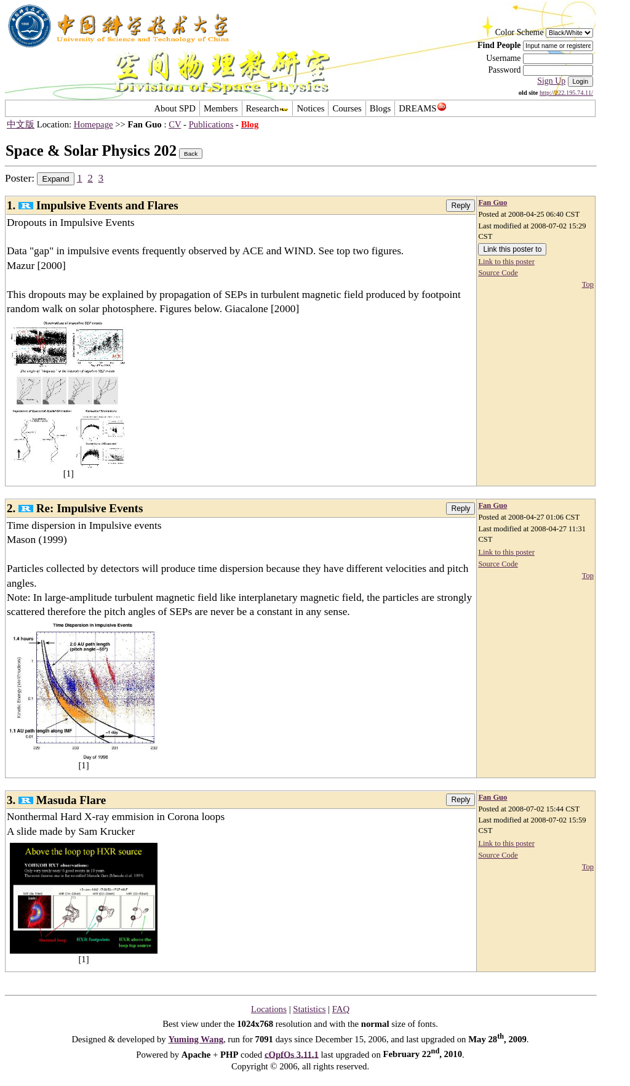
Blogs (380, 108)
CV (175, 124)
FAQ (340, 1009)
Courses (346, 108)
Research (267, 108)
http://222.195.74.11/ (566, 92)
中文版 (20, 124)
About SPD (174, 108)
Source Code (497, 272)
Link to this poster (506, 261)
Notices (310, 108)
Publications (211, 124)
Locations (269, 1009)
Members (221, 108)
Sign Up (551, 81)
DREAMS (422, 108)
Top (588, 284)
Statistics (309, 1009)
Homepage (93, 124)
